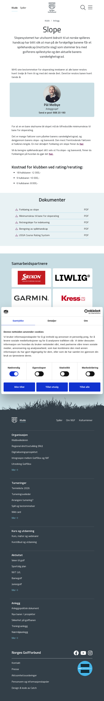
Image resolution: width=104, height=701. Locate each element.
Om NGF (70, 420)
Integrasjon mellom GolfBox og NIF (30, 458)
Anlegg (56, 20)
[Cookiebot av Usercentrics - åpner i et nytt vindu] (86, 311)
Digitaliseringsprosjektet (25, 452)
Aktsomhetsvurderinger (24, 675)
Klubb (15, 8)
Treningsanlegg (20, 626)
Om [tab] (86, 320)
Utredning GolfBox (21, 464)
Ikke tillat (19, 387)
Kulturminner (85, 420)
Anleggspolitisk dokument (25, 608)
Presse (15, 669)
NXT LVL (16, 572)
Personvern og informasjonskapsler (30, 681)
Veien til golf (18, 560)
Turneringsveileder (21, 494)
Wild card (16, 512)
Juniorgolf (17, 584)
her (81, 144)
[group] (31, 277)
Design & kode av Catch (24, 688)
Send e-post (46, 112)
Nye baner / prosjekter (23, 614)
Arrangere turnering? (22, 500)
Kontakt (16, 663)
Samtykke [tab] (18, 320)
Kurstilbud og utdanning (24, 542)
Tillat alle (85, 387)
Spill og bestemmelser (23, 506)
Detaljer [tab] (52, 320)
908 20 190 (59, 112)
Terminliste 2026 (21, 488)
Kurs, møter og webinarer (25, 536)
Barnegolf (17, 578)
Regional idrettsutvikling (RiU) (27, 446)
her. (51, 154)
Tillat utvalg (51, 387)
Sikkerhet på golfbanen (24, 620)
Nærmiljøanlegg (20, 632)
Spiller (23, 8)
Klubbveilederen (20, 440)
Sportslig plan (19, 566)
